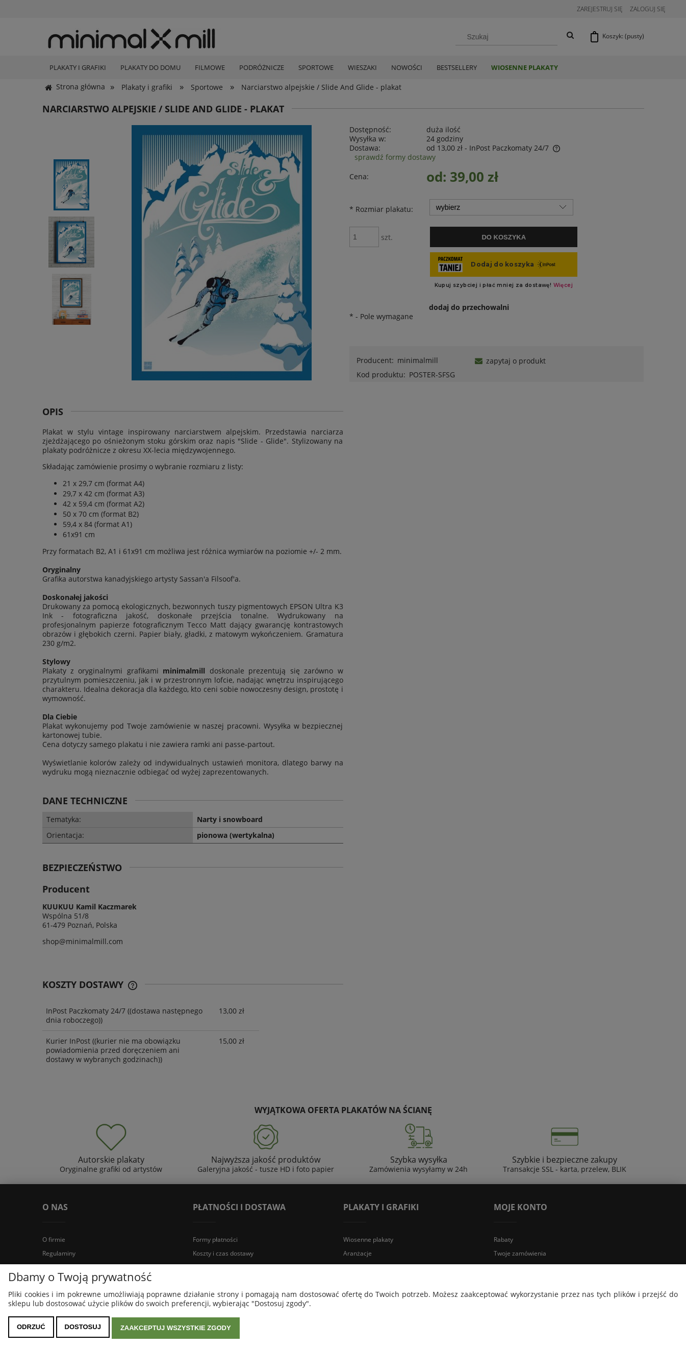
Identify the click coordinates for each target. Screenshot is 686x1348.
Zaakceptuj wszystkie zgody (175, 1329)
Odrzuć (31, 1329)
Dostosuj (83, 1329)
